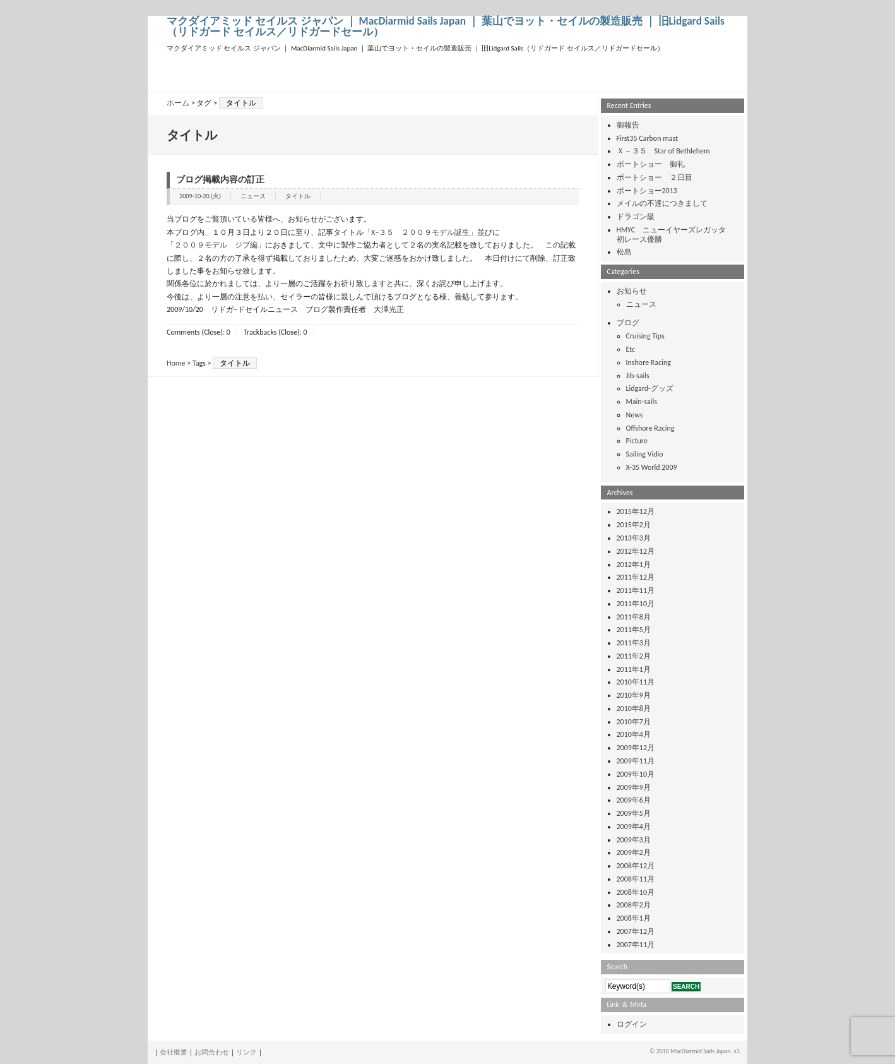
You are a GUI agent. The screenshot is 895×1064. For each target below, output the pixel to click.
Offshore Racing (650, 428)
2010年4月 (634, 734)
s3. (737, 1051)
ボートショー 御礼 (651, 164)
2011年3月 (634, 642)
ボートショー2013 (647, 190)
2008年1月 (634, 918)
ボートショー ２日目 (654, 177)
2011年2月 (634, 656)
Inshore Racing (648, 362)
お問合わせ (211, 1052)
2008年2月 (634, 904)
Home (176, 363)
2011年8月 (634, 617)
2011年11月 (636, 590)
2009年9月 (634, 787)
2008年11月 (636, 879)
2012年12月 (636, 551)
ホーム (178, 103)
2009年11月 (636, 760)
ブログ (628, 322)
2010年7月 (634, 721)
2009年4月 (634, 826)
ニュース (253, 196)
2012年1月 (634, 564)
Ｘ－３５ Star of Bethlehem (663, 150)
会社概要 (173, 1052)
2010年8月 (634, 708)
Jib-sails (637, 375)
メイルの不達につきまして (662, 203)
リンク (246, 1052)
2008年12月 (636, 865)
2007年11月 (636, 944)
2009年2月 (634, 852)
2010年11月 (636, 682)
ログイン (632, 1024)
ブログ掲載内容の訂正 (220, 179)
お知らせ (632, 291)
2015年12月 (636, 511)
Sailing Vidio (644, 454)
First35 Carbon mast (648, 138)
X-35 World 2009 (651, 467)
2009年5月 (634, 813)
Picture (637, 440)
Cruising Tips (645, 336)
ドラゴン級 (636, 216)
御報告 (628, 125)
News (634, 414)
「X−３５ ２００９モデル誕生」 (420, 232)
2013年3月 (634, 538)
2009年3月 (634, 839)
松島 (624, 252)
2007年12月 (636, 931)
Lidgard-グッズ (649, 388)
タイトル (298, 196)
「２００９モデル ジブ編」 (216, 245)
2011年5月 (634, 629)
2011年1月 (634, 669)
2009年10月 (636, 774)
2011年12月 (636, 577)
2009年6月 (634, 800)
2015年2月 (634, 524)
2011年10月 (636, 603)
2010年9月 (634, 695)
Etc (631, 349)
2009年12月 (636, 747)
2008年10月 (636, 892)
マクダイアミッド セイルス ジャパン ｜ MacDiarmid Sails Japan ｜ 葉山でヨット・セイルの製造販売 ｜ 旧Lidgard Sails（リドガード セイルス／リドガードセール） (446, 27)
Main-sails (641, 401)
